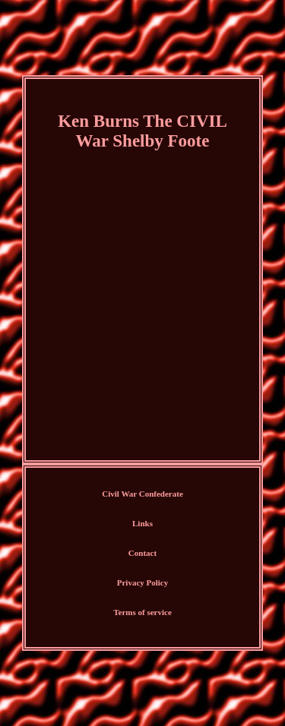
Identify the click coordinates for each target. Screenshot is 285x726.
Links (142, 523)
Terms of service (142, 612)
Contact (142, 552)
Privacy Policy (143, 582)
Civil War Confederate (142, 493)
